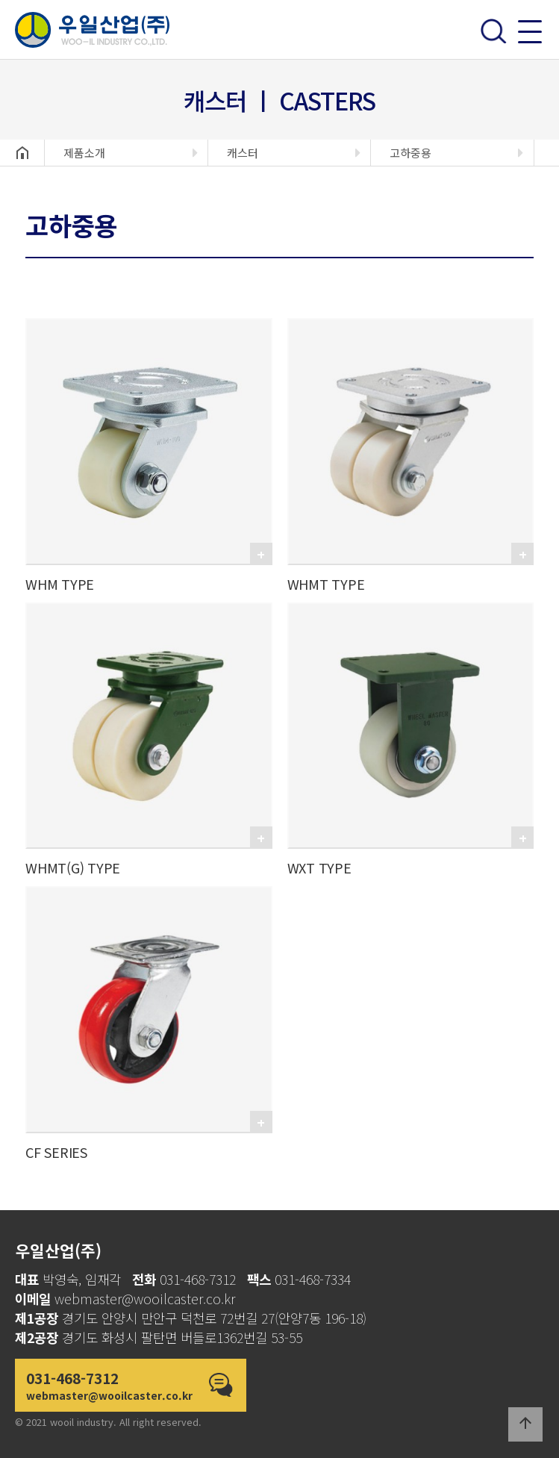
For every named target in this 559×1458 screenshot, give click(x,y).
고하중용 (410, 153)
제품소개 (84, 153)
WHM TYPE (59, 584)
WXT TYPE (319, 867)
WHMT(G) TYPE (72, 867)
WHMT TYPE (326, 584)
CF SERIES (56, 1152)
